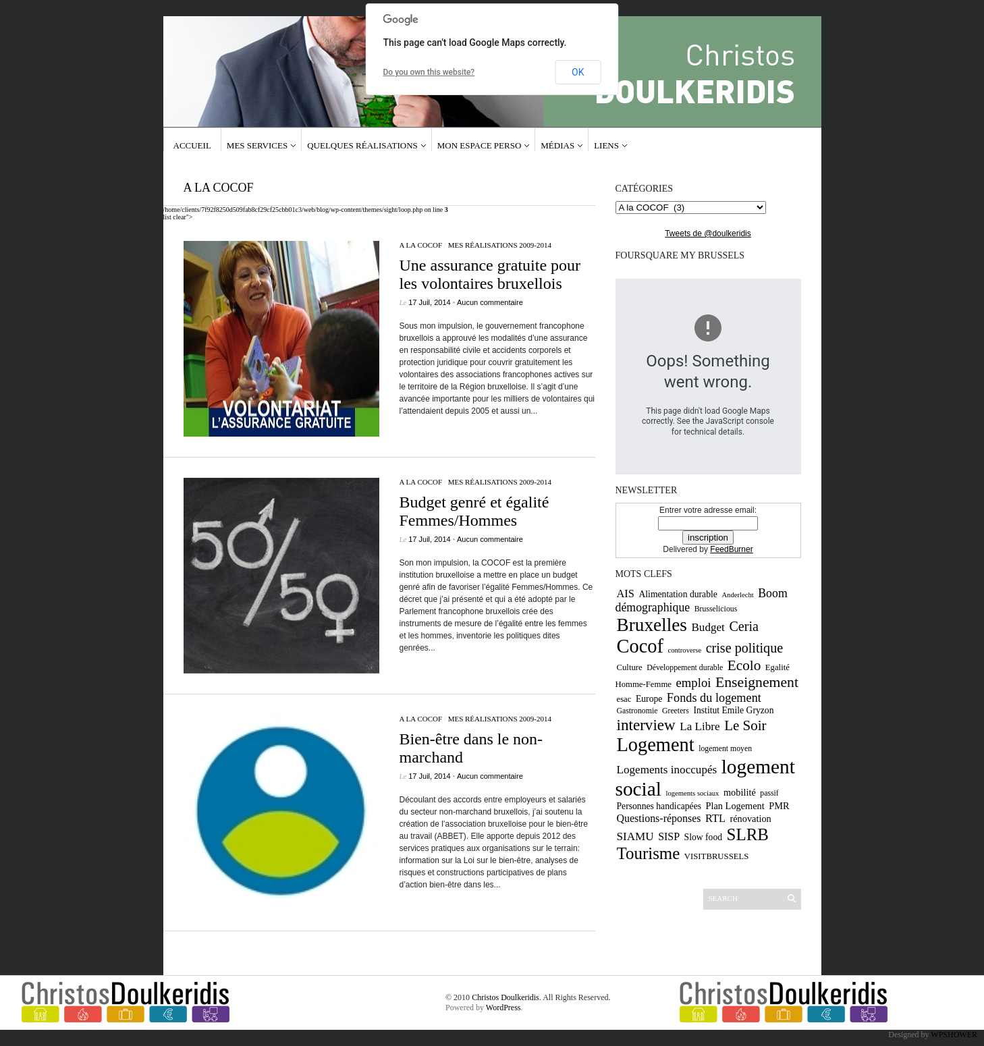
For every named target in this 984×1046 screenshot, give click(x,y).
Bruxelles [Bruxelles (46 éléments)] (652, 625)
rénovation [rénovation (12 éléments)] (750, 818)
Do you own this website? (429, 72)
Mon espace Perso (479, 145)
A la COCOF (421, 245)
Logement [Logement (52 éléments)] (655, 744)
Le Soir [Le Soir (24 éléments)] (745, 725)
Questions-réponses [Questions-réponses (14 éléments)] (659, 818)
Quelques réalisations (362, 145)
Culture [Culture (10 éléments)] (630, 667)
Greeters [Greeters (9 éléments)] (675, 710)
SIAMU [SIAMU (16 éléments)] (635, 836)
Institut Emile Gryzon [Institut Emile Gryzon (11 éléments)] (733, 710)
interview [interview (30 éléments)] (646, 725)
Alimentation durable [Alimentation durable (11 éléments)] (677, 594)
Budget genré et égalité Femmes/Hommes (474, 511)
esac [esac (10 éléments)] (624, 699)
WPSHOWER (954, 1034)
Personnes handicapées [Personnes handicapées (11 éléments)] (659, 806)
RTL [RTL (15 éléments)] (715, 818)
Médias (557, 145)
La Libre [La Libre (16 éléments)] (699, 726)
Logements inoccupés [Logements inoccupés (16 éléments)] (667, 769)
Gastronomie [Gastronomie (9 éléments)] (637, 710)
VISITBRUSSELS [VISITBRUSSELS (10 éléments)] (716, 856)
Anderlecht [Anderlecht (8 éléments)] (737, 595)
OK (578, 72)
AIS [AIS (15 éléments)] (625, 593)
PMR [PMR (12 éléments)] (779, 805)
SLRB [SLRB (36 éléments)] (748, 834)
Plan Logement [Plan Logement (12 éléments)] (735, 805)
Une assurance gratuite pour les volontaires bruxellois (490, 274)
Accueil (192, 145)
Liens (606, 145)
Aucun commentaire (490, 302)
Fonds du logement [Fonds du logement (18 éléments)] (714, 698)
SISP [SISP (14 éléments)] (669, 836)
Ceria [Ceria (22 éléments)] (744, 626)
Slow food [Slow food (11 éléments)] (703, 837)
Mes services (257, 145)
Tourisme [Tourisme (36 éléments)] (648, 853)
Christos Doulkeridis (505, 997)
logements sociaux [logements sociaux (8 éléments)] (692, 793)
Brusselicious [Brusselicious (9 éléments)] (716, 608)
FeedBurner (731, 549)
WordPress (503, 1007)
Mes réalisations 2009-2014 (499, 245)
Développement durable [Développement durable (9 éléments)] (685, 667)
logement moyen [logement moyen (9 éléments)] (725, 748)
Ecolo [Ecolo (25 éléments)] (744, 665)
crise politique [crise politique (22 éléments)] (744, 647)
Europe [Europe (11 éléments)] (649, 699)
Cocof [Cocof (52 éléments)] (640, 646)
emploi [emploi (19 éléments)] (693, 683)
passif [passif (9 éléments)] (769, 793)
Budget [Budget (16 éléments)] (707, 627)
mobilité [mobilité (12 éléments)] (739, 792)
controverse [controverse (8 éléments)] (684, 650)
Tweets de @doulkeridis (708, 233)
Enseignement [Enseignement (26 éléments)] (756, 682)
